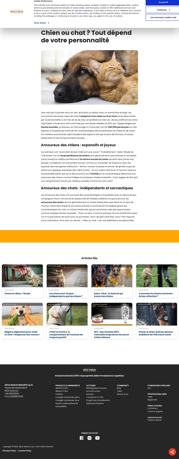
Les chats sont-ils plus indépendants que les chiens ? (65, 295)
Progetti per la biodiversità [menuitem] (98, 400)
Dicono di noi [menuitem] (122, 394)
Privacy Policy (9, 451)
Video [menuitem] (119, 391)
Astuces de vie (152, 266)
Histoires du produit (100, 304)
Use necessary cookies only (157, 22)
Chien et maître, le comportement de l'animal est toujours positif (66, 334)
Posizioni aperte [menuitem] (155, 420)
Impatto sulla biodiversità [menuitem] (66, 403)
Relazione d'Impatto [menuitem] (95, 403)
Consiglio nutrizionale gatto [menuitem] (67, 397)
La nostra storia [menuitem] (93, 391)
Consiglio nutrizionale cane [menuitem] (67, 400)
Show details (40, 30)
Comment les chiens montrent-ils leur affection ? (156, 295)
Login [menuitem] (150, 396)
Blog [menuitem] (119, 388)
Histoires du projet (10, 266)
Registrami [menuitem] (152, 400)
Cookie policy (103, 17)
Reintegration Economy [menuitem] (96, 388)
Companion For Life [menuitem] (94, 397)
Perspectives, (142, 266)
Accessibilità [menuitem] (60, 406)
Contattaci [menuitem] (152, 408)
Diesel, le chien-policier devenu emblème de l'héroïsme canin (156, 333)
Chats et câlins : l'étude (17, 293)
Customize (157, 14)
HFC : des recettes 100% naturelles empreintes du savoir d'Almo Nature (111, 334)
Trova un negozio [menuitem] (155, 411)
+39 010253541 (12, 393)
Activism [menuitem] (90, 394)
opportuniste (123, 209)
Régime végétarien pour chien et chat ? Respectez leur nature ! (22, 333)
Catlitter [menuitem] (59, 394)
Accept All (157, 6)
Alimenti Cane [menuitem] (61, 391)
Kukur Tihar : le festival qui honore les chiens (108, 295)
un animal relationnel (77, 209)
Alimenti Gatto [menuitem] (61, 388)
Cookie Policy (24, 451)
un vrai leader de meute (106, 162)
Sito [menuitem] (149, 388)
